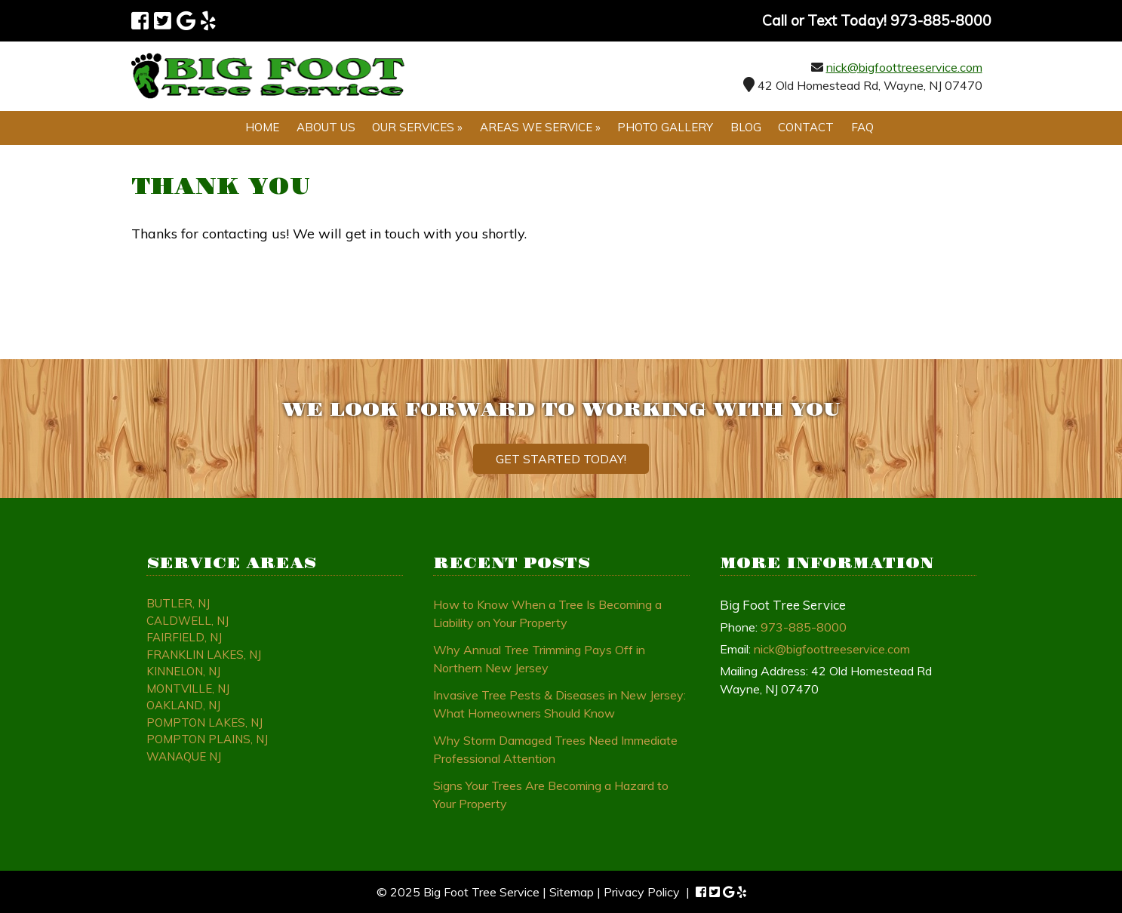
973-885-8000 (804, 627)
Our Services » (417, 127)
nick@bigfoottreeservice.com (904, 67)
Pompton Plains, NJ (207, 739)
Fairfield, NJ (184, 637)
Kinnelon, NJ (183, 671)
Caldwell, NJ (187, 620)
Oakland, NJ (183, 705)
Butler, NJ (178, 603)
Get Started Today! (561, 458)
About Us (326, 127)
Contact (806, 127)
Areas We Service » (540, 127)
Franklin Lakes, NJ (203, 654)
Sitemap (571, 891)
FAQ (862, 127)
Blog (745, 127)
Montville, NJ (187, 688)
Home (262, 127)
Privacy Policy (642, 891)
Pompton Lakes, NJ (204, 722)
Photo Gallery (665, 127)
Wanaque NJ (183, 756)
